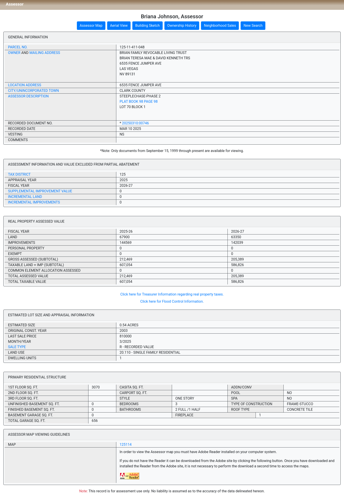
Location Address (24, 85)
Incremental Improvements (34, 202)
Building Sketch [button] (147, 25)
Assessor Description (28, 96)
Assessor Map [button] (91, 25)
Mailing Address (44, 53)
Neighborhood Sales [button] (220, 25)
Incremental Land (25, 197)
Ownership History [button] (182, 25)
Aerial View (119, 25)
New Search (253, 25)
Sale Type (17, 347)
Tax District (19, 174)
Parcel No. (17, 47)
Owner (14, 53)
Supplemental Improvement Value (40, 191)
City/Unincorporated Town (33, 90)
